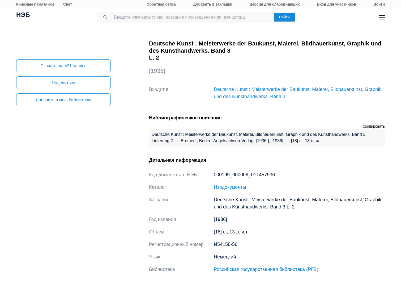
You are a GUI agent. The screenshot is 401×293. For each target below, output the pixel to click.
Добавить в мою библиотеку (63, 100)
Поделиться (63, 83)
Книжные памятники (35, 4)
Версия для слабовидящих (275, 4)
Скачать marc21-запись (63, 66)
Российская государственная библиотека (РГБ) (266, 269)
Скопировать (373, 126)
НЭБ (23, 15)
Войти (379, 4)
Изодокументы (230, 187)
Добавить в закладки (212, 4)
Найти (284, 17)
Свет (67, 4)
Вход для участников (336, 4)
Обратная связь (161, 4)
